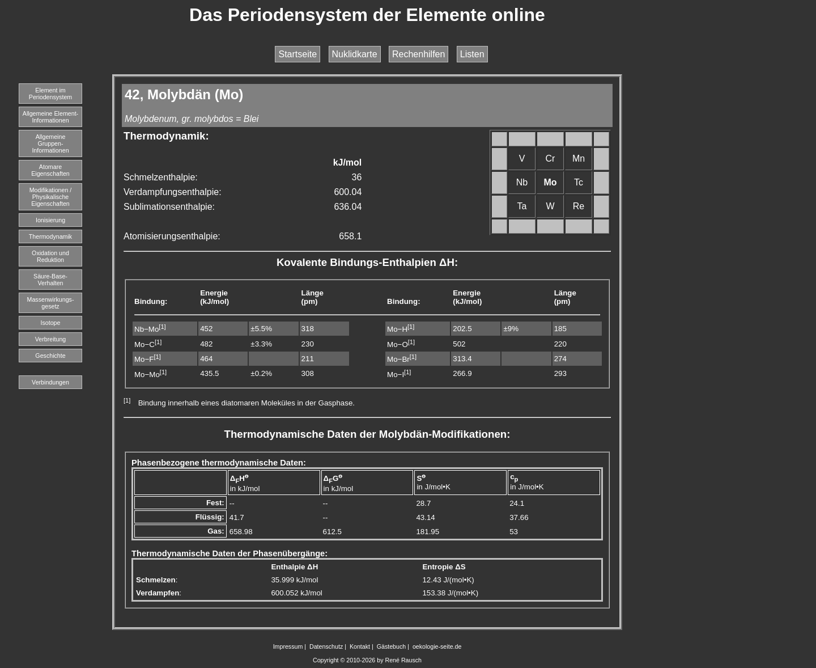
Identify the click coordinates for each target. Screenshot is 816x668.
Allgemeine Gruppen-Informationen (50, 143)
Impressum (288, 646)
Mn (578, 158)
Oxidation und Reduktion (50, 256)
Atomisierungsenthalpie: (172, 236)
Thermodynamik (50, 236)
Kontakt (360, 646)
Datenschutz (326, 646)
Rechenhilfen (418, 54)
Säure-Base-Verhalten (50, 279)
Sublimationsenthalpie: (169, 207)
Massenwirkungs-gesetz (50, 303)
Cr (550, 158)
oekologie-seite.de (437, 646)
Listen (472, 54)
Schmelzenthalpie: (161, 177)
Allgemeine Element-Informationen (50, 117)
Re (578, 206)
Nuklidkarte (354, 54)
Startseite (297, 54)
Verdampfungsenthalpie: (173, 192)
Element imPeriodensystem (50, 93)
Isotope (51, 322)
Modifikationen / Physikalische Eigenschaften (50, 197)
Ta (522, 206)
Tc (578, 182)
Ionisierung (50, 220)
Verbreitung (50, 339)
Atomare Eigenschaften (50, 170)
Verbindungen (50, 382)
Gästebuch (391, 646)
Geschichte (50, 355)
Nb (522, 182)
